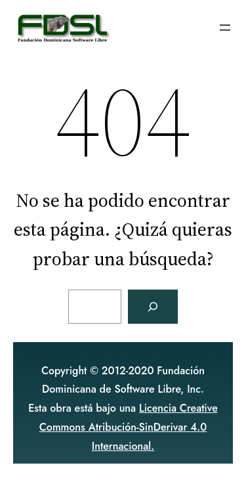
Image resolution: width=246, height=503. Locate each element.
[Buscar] (153, 307)
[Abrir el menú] (225, 27)
